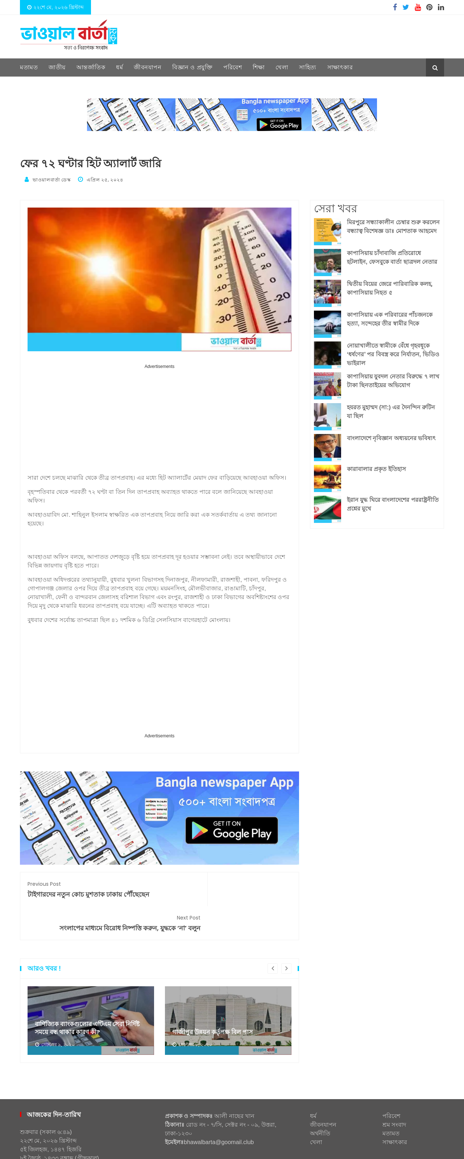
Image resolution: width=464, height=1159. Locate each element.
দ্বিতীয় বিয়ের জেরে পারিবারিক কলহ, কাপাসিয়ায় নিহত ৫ (389, 287)
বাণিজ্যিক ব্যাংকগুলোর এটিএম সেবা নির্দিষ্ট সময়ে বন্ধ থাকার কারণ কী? (90, 1001)
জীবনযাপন (147, 67)
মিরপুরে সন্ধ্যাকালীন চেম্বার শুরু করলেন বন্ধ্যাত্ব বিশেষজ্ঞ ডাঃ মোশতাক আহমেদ (393, 225)
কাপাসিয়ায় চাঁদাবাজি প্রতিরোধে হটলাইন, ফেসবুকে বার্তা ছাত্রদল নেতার (392, 256)
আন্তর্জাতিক (90, 67)
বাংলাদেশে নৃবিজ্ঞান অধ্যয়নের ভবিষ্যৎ (391, 437)
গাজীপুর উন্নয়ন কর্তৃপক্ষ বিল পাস (214, 1006)
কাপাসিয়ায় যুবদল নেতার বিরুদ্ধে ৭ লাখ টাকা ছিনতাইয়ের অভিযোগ (393, 379)
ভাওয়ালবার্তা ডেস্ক (50, 179)
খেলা (282, 67)
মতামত (29, 67)
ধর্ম (119, 67)
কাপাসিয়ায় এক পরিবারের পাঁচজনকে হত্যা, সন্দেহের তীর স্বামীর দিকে (389, 318)
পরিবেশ (232, 67)
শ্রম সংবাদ (394, 1098)
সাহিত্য (307, 67)
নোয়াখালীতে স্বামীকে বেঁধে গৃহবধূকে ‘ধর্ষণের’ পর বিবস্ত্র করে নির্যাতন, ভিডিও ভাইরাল (393, 353)
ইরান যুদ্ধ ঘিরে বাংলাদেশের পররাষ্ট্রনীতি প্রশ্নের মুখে (393, 503)
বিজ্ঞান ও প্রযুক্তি (192, 67)
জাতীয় (57, 67)
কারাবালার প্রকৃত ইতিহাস (376, 468)
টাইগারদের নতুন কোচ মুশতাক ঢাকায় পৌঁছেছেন (90, 887)
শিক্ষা (259, 67)
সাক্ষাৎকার (340, 67)
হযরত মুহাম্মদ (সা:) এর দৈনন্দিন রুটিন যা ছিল (391, 410)
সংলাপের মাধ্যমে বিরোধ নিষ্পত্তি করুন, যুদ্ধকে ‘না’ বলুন (229, 892)
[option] (91, 994)
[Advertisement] (159, 420)
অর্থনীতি (320, 1107)
